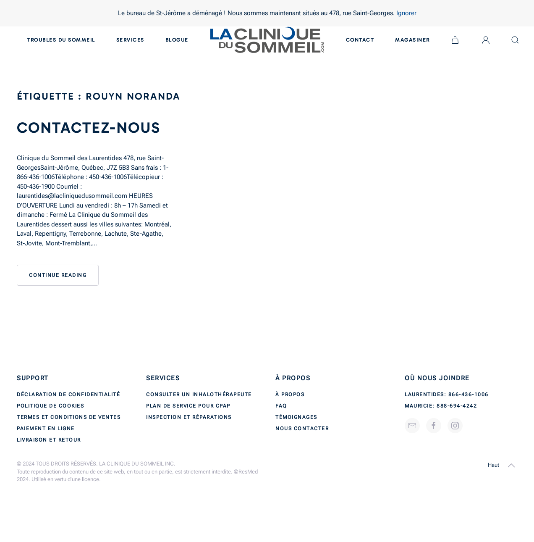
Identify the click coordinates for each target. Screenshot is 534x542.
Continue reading (57, 275)
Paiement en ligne (46, 428)
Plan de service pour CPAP (188, 406)
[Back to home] (267, 40)
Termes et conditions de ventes (68, 417)
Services (130, 40)
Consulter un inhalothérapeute (199, 394)
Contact (360, 40)
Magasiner (412, 40)
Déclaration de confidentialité (68, 394)
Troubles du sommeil (61, 40)
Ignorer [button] (406, 13)
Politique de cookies (50, 406)
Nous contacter (302, 428)
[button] (511, 465)
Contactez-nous (88, 128)
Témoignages (296, 417)
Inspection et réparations (189, 417)
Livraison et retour (49, 440)
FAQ (281, 406)
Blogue (176, 40)
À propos (289, 394)
